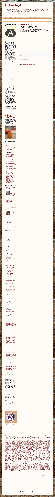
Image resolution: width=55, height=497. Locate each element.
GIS (40, 452)
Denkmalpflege (8, 446)
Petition (6, 469)
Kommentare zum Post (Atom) (29, 64)
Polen (10, 469)
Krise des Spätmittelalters (36, 459)
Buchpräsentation (36, 444)
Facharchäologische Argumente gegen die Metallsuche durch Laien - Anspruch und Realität (11, 194)
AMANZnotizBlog (9, 223)
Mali (41, 463)
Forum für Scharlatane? (10, 258)
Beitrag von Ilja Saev (9, 343)
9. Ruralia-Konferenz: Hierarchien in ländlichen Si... (11, 287)
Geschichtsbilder (41, 453)
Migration (41, 464)
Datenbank (35, 445)
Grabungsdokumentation (27, 53)
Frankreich (47, 451)
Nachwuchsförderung (30, 465)
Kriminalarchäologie (25, 459)
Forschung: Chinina (36, 449)
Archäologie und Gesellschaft (19, 17)
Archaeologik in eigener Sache (44, 435)
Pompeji (13, 469)
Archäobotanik (12, 436)
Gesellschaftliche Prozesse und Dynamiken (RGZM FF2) (25, 454)
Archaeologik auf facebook (10, 219)
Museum (19, 465)
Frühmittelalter (14, 452)
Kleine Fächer (14, 458)
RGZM (13, 52)
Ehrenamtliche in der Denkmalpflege (16, 447)
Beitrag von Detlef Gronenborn (11, 312)
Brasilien (23, 444)
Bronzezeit (30, 444)
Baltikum (28, 442)
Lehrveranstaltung (29, 462)
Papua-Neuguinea (35, 468)
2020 (7, 240)
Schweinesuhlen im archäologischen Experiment (9, 270)
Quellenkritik (48, 469)
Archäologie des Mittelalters (22, 437)
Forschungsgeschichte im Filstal (38, 451)
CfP (48, 444)
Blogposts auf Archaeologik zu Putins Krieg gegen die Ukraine (11, 143)
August (8, 294)
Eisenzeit (26, 447)
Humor (46, 455)
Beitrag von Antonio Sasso (10, 323)
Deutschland (23, 446)
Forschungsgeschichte (25, 451)
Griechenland (48, 454)
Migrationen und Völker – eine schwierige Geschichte (11, 145)
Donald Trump (35, 446)
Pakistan (9, 468)
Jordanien (17, 457)
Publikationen (38, 21)
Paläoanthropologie (19, 468)
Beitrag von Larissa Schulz (10, 354)
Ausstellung (47, 441)
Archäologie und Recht (32, 440)
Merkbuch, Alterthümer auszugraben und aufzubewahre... (10, 290)
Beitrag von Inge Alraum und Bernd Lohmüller (11, 345)
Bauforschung (39, 442)
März (7, 301)
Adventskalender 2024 (32, 433)
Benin (8, 443)
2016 (6, 246)
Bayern (44, 442)
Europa (24, 448)
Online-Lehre (40, 467)
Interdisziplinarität (19, 456)
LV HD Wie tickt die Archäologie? (27, 461)
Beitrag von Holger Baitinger (10, 342)
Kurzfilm (12, 461)
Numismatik (35, 467)
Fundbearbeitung (21, 452)
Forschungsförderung (15, 451)
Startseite (5, 21)
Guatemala (15, 455)
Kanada (35, 457)
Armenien (29, 441)
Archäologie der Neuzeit (9, 437)
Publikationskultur (42, 469)
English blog (35, 447)
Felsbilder (47, 448)
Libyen (11, 463)
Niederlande (37, 466)
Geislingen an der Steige (17, 453)
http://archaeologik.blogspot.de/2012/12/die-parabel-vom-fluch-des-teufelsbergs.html (10, 405)
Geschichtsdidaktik (47, 453)
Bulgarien (41, 444)
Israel (48, 456)
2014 (6, 249)
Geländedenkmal (25, 453)
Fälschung (35, 452)
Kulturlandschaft (33, 460)
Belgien (48, 442)
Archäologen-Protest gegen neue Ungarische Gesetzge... (11, 273)
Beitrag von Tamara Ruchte (10, 368)
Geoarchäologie (31, 453)
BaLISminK (7, 227)
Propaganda (31, 469)
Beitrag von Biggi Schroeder (10, 325)
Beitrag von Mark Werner (10, 356)
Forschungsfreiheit (7, 451)
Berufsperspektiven (20, 443)
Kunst (48, 460)
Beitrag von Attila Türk (9, 336)
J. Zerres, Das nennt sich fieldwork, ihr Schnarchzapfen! (11, 176)
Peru (48, 468)
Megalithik (21, 464)
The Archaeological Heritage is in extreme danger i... (11, 278)
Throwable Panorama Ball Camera (26, 29)
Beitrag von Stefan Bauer (10, 365)
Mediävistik (16, 464)
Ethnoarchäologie (19, 448)
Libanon (6, 463)
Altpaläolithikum (16, 435)
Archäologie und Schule (41, 440)
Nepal (33, 466)
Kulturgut (36, 17)
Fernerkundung (7, 449)
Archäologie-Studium (17, 441)
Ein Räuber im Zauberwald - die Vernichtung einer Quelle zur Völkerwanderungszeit (10, 188)
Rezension (28, 471)
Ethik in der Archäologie (11, 448)
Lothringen (19, 463)
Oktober (8, 257)
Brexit (26, 444)
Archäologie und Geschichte (35, 437)
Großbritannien (8, 455)
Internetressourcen (27, 456)
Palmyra (13, 468)
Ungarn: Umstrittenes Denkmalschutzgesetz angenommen (10, 261)
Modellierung (14, 465)
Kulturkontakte (26, 460)
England (30, 447)
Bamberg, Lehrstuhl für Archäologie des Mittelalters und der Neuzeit (11, 222)
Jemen (14, 457)
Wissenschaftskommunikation (11, 482)
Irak (34, 456)
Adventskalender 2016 (11, 433)
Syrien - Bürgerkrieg (46, 475)
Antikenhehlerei (30, 435)
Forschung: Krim (43, 449)
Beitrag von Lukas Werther (10, 355)
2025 (6, 233)
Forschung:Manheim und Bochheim (36, 450)
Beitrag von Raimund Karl (10, 322)
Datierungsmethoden (41, 445)
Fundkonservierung (29, 452)
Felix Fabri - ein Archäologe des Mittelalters (10, 161)
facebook (6, 380)
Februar (8, 302)
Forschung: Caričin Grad (27, 449)
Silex (12, 474)
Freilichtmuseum (7, 452)
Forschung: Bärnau (19, 449)
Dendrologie (47, 445)
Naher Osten (38, 465)
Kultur (43, 459)
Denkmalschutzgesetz (16, 446)
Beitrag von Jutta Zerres (10, 311)
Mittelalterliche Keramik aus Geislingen (13, 212)
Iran (38, 456)
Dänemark (7, 447)
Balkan (25, 442)
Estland (48, 447)
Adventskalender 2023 (22, 433)
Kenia (43, 457)
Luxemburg (29, 463)
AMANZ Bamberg (19, 432)
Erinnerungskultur (43, 447)
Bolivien (14, 444)
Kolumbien (37, 458)
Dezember (8, 254)
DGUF (19, 445)
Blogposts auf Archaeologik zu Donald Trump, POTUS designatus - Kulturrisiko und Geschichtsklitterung (11, 148)
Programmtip (26, 469)
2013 (6, 250)
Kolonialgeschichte (26, 458)
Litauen (15, 463)
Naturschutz (14, 466)
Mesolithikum (33, 464)
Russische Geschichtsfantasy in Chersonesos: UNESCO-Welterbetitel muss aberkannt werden (11, 156)
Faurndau (43, 448)
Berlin (15, 443)
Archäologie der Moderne (8, 17)
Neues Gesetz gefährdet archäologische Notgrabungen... (10, 281)
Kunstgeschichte (7, 461)
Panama (29, 468)
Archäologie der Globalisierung (35, 436)
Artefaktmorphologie (35, 441)
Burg (46, 444)
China (5, 445)
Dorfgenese (42, 446)
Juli (7, 295)
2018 (6, 243)
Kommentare (8, 374)
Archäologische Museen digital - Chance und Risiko (10, 182)
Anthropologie (22, 435)
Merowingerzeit (26, 464)
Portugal (22, 469)
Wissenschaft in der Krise (43, 17)
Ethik (5, 448)
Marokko (45, 463)
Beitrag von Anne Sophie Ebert (11, 334)
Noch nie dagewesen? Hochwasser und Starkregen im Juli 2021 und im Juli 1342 (11, 168)
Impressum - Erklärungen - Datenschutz (15, 21)
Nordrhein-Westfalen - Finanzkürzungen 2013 (18, 467)
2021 (6, 239)
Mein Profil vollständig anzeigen (10, 82)
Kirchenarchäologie (8, 458)
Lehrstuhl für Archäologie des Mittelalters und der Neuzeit (10, 59)
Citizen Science (10, 445)
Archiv (8, 436)
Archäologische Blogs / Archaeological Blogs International (10, 173)
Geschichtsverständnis (10, 454)
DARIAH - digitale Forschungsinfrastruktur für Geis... (11, 284)
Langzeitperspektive (18, 462)
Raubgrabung (13, 470)
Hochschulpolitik (40, 455)
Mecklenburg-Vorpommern (9, 464)
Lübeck (33, 463)
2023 (7, 236)
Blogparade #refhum (9, 444)
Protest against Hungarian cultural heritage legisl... (11, 276)
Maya (48, 463)
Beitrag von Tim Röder (9, 369)
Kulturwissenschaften (41, 460)
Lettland (48, 462)
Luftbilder (24, 463)
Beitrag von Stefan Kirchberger (11, 366)
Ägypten (24, 489)
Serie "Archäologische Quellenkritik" (9, 180)
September (8, 292)
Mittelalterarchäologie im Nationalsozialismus (10, 159)
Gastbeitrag (45, 452)
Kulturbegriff (47, 459)
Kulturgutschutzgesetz (18, 460)
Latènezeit (23, 462)
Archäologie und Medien (35, 438)
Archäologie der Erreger (10, 154)
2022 (7, 237)
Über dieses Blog (26, 21)
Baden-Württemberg (18, 442)
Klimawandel (19, 458)
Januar (8, 304)
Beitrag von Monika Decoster (11, 332)
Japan (10, 457)
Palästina (24, 468)
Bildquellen (34, 443)
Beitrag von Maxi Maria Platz (11, 357)
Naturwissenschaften (20, 466)
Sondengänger (17, 474)
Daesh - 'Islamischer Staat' (26, 445)
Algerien (6, 435)
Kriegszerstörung (14, 459)
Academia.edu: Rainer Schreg (11, 226)
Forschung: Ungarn (14, 450)
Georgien (36, 453)
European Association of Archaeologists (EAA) (34, 448)
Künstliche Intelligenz (18, 461)
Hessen (24, 455)
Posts (6, 372)
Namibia (42, 465)
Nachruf (24, 465)
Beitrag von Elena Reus (10, 337)
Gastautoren (44, 21)
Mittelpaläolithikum (7, 465)
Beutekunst (30, 443)
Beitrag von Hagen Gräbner (10, 324)
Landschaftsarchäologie (9, 462)
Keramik (46, 457)
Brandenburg (19, 444)
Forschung (32, 21)
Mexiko (37, 464)
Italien (6, 457)
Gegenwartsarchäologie (8, 453)
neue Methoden (33, 53)
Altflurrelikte (10, 435)
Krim (19, 459)
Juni (7, 297)
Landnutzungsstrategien (44, 461)
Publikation (36, 469)
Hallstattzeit (19, 455)
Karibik (39, 457)
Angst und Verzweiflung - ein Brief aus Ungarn (10, 268)
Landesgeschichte (36, 461)
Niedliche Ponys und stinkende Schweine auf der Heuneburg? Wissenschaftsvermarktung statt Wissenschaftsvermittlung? (11, 165)
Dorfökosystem (47, 446)
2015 (6, 247)
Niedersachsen (42, 466)
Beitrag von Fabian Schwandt (11, 338)
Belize (5, 443)
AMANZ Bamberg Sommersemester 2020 (31, 432)
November (8, 256)
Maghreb (37, 463)
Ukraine (6, 479)
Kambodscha (31, 457)
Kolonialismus (33, 458)
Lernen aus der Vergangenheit (40, 462)
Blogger (33, 491)
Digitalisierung (29, 446)
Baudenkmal (33, 442)
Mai (7, 298)
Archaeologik (13, 5)
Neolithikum (28, 466)
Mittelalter (46, 464)
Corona (15, 445)
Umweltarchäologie (16, 479)
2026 (7, 232)
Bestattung (25, 443)
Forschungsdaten (46, 450)
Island (44, 456)
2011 (6, 253)
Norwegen (30, 467)
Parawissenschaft (42, 468)
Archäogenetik (18, 436)
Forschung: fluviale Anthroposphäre (24, 450)
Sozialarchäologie (25, 474)
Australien (6, 442)
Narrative (47, 465)
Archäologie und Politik (29, 17)
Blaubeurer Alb (40, 443)
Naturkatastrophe (7, 466)
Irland (41, 456)
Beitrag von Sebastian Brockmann (9, 362)
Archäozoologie (24, 441)
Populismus (18, 469)
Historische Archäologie (32, 455)
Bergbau (11, 443)
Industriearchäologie (12, 456)
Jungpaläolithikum (24, 457)
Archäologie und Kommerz (21, 438)
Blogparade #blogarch (47, 443)
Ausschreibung (41, 441)
